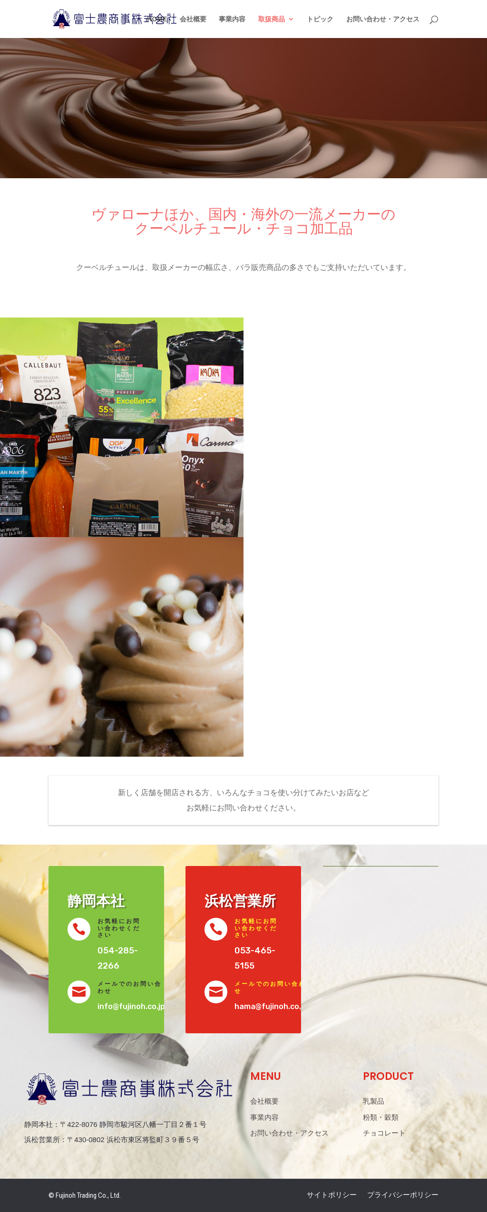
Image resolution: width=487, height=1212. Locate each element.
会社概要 (193, 19)
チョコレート (384, 1133)
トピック (320, 19)
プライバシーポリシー (402, 1195)
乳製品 (373, 1101)
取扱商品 (271, 19)
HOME (157, 19)
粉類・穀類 (381, 1117)
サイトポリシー (332, 1195)
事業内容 (232, 19)
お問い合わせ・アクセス (382, 19)
